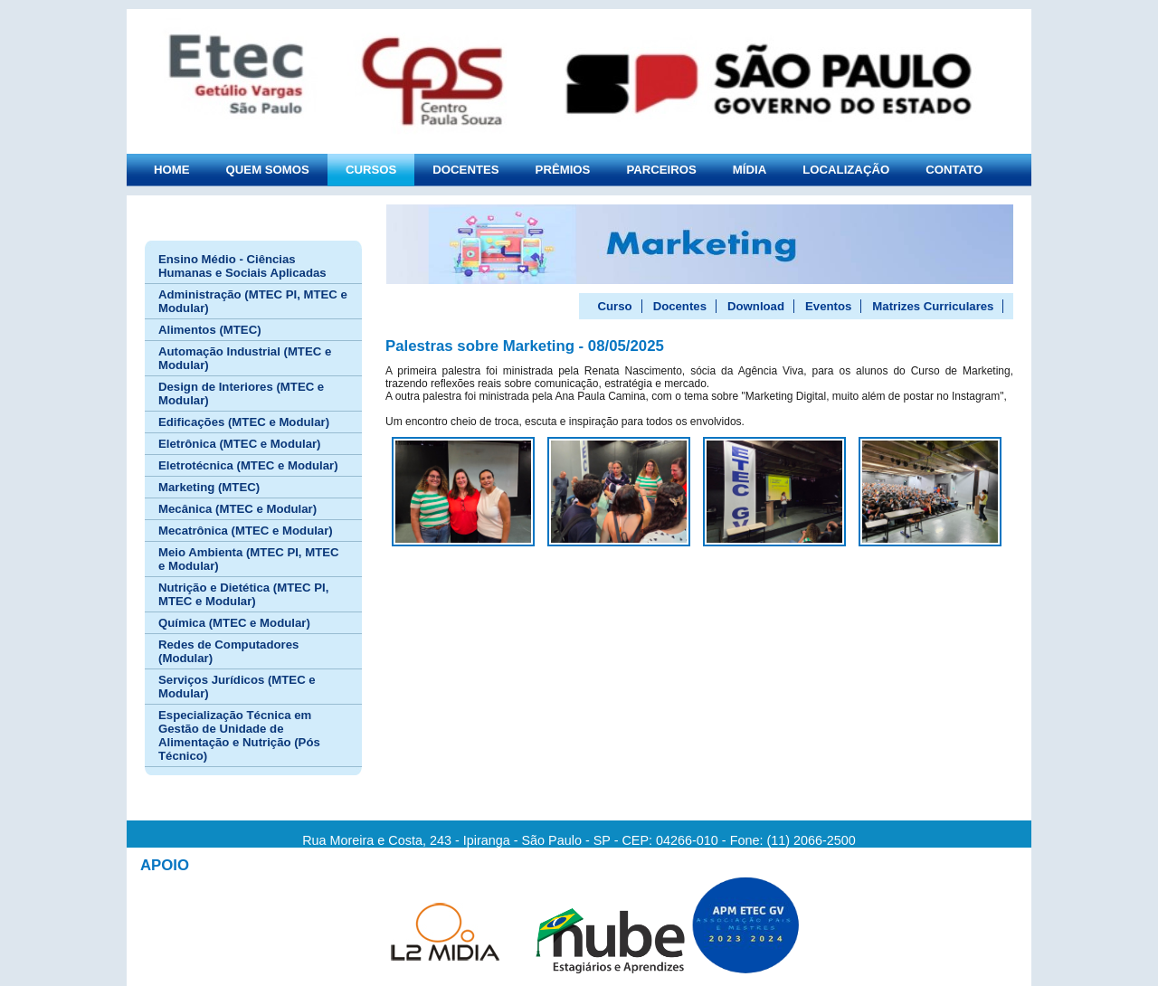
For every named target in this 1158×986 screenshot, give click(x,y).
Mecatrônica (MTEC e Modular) (245, 530)
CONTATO (953, 169)
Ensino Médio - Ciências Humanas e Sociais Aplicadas (242, 266)
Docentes (680, 306)
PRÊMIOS (563, 169)
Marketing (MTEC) (209, 487)
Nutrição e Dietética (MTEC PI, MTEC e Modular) (243, 594)
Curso (615, 306)
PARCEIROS (661, 169)
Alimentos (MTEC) (209, 330)
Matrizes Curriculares (932, 306)
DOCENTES (465, 169)
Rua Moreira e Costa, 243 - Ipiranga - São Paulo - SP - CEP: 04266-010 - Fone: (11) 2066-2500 (579, 840)
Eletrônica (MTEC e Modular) (239, 443)
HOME (172, 169)
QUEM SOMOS (267, 169)
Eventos (828, 306)
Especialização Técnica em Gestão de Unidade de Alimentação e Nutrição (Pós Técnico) (239, 735)
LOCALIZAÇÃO (845, 169)
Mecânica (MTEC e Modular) (237, 509)
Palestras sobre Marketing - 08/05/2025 (524, 346)
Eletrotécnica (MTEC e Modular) (248, 465)
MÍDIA (749, 169)
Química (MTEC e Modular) (234, 623)
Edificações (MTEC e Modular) (243, 422)
